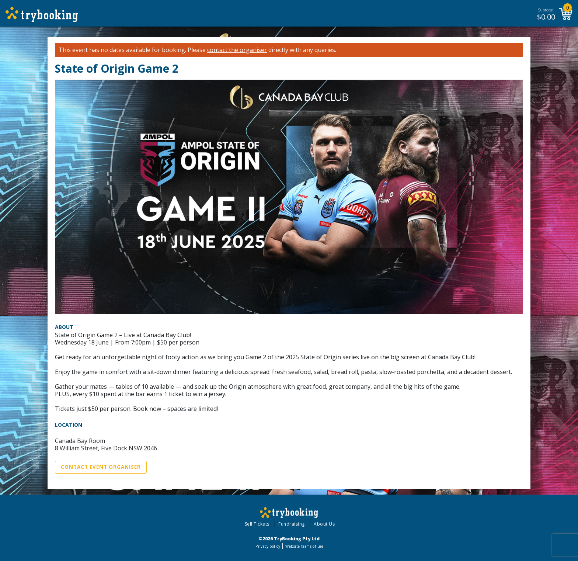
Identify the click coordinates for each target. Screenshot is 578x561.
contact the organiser (237, 49)
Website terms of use (304, 546)
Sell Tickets (257, 524)
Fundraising (291, 524)
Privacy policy (267, 546)
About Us (324, 524)
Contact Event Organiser (101, 467)
